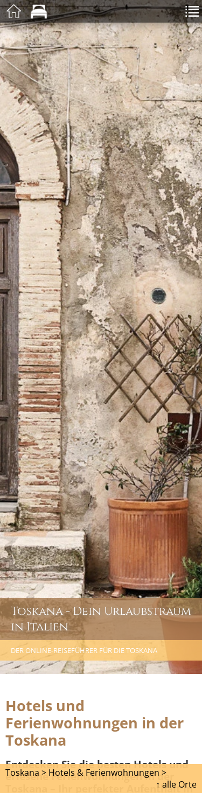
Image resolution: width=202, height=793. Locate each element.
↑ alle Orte (176, 784)
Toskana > (25, 772)
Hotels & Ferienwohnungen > (107, 772)
